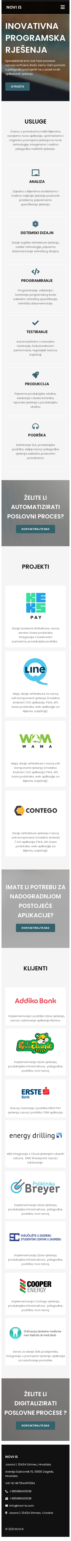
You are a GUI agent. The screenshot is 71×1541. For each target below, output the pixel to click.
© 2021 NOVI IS (14, 1532)
